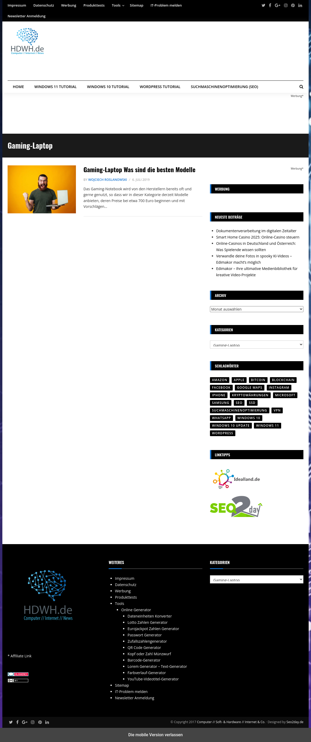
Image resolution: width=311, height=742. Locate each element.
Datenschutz (44, 5)
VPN (277, 410)
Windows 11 (267, 425)
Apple (239, 380)
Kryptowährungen (250, 395)
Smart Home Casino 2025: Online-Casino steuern (257, 237)
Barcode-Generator (143, 660)
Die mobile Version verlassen (155, 734)
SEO (239, 402)
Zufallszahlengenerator (147, 641)
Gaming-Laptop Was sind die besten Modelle (140, 169)
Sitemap (136, 5)
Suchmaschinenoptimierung (239, 410)
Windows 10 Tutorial (108, 86)
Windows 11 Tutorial (55, 86)
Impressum (17, 5)
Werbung (68, 5)
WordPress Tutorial (160, 86)
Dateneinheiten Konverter (149, 616)
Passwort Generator (144, 634)
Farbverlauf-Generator (146, 672)
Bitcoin (258, 380)
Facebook (221, 387)
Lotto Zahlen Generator (147, 622)
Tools (116, 5)
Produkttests (94, 5)
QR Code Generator (144, 647)
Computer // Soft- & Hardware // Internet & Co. (231, 722)
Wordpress (222, 433)
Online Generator (136, 609)
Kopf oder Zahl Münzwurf (149, 653)
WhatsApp (221, 418)
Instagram (279, 387)
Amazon (219, 380)
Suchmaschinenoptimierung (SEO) (224, 86)
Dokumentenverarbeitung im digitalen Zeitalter (256, 230)
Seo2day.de (294, 722)
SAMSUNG (220, 402)
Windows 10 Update (231, 425)
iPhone (219, 395)
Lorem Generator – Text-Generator (157, 666)
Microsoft (285, 395)
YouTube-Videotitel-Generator (153, 678)
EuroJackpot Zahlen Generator (153, 628)
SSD (252, 402)
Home (18, 86)
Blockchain (283, 380)
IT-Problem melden (166, 5)
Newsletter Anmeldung (27, 16)
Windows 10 (248, 418)
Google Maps (249, 387)
